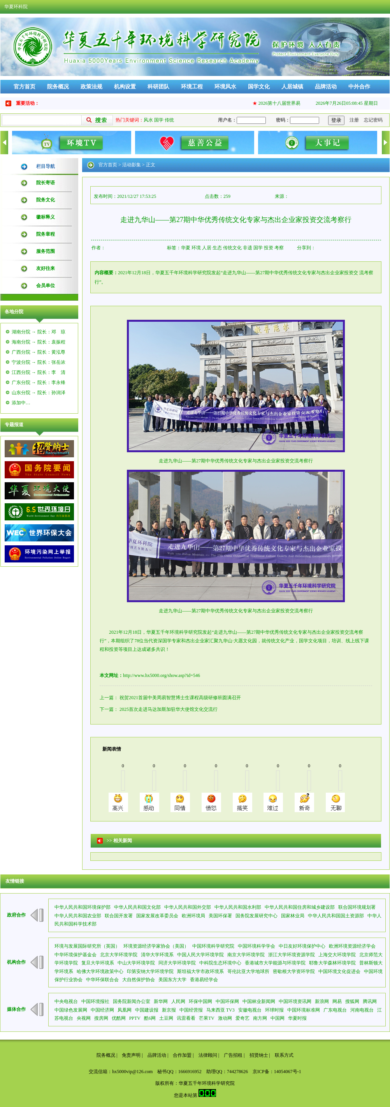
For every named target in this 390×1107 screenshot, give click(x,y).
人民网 (178, 1001)
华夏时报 (297, 1018)
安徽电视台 (250, 1010)
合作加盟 (182, 1055)
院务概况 (58, 87)
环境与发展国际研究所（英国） (87, 946)
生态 (217, 247)
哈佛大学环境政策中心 (100, 971)
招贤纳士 (258, 1055)
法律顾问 (208, 1055)
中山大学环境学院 (136, 963)
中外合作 (359, 87)
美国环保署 (220, 915)
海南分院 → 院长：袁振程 (38, 342)
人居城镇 (292, 87)
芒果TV (206, 1018)
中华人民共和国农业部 (77, 915)
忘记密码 (373, 120)
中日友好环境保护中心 (302, 946)
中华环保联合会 (102, 979)
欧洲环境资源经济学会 (352, 946)
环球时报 (274, 1010)
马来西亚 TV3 (220, 1010)
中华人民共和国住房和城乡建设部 (300, 907)
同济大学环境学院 (177, 963)
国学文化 (259, 87)
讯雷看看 (186, 1018)
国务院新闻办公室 (131, 1001)
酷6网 (150, 1018)
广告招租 (233, 1055)
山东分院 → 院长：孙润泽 (38, 392)
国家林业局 (292, 915)
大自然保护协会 (138, 979)
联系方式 (284, 1055)
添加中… (21, 402)
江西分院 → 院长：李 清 (38, 372)
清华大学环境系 (157, 954)
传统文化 (232, 247)
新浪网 (322, 1001)
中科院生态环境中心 (220, 963)
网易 (337, 1001)
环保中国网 (200, 1001)
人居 (206, 247)
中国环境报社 (95, 1001)
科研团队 (158, 87)
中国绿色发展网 (70, 1010)
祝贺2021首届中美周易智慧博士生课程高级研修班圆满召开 (180, 697)
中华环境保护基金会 (75, 954)
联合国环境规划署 (357, 907)
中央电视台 (66, 1001)
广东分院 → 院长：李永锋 (38, 382)
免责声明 (131, 1055)
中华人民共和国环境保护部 (82, 907)
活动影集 (131, 164)
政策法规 (91, 87)
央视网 (84, 1018)
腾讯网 (370, 1001)
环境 (196, 247)
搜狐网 (352, 1001)
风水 (148, 120)
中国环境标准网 (303, 1010)
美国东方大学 (172, 979)
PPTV (135, 1018)
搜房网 (101, 1018)
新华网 (161, 1001)
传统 (169, 120)
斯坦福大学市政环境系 (200, 971)
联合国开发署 (119, 915)
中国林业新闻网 (258, 1001)
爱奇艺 (242, 1018)
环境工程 (192, 87)
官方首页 (24, 87)
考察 (279, 247)
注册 (354, 120)
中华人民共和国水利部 (237, 907)
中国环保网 (227, 1001)
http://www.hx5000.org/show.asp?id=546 (161, 675)
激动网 (225, 1018)
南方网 (260, 1018)
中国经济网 (102, 1010)
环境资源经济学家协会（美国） (156, 946)
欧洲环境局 (193, 915)
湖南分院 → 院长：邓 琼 (38, 332)
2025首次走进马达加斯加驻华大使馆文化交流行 (168, 709)
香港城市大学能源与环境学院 (275, 963)
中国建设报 (146, 1010)
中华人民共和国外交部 (187, 907)
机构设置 (125, 87)
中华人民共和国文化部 (137, 907)
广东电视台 (335, 1010)
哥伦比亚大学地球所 (248, 971)
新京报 (169, 1010)
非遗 (247, 247)
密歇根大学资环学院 (294, 971)
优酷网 (119, 1018)
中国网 (278, 1018)
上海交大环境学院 (337, 954)
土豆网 (166, 1018)
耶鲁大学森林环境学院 (332, 963)
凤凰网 (125, 1010)
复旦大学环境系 (97, 963)
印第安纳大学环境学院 (150, 971)
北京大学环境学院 (118, 954)
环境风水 (225, 87)
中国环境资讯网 (295, 1001)
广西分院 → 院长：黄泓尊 (38, 352)
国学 (158, 120)
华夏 (185, 247)
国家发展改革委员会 (157, 915)
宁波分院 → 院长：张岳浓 (38, 362)
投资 (268, 247)
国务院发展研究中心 (256, 915)
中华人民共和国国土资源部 (336, 915)
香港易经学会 (204, 979)
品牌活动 (326, 87)
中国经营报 (191, 1010)
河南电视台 (362, 1010)
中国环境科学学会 (256, 946)
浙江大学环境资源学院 (291, 954)
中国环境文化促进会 (339, 971)
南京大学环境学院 (246, 954)
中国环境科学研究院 (213, 946)
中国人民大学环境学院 (200, 954)
